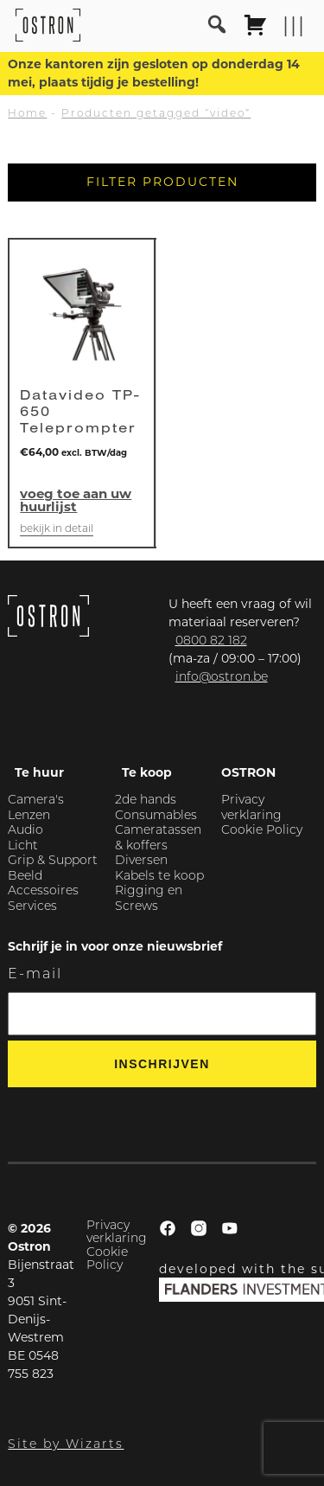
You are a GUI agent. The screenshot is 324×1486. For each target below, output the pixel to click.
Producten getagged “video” (156, 114)
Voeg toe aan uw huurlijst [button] (75, 500)
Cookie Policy (261, 830)
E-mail (35, 975)
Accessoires (43, 891)
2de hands (145, 800)
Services (32, 906)
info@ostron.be (221, 677)
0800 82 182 (211, 641)
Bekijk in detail (56, 530)
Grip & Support (53, 861)
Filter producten (162, 181)
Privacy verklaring (116, 1233)
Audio (25, 830)
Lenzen (29, 816)
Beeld (25, 876)
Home (27, 114)
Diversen (141, 861)
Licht (23, 846)
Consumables (156, 816)
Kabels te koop (159, 876)
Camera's (36, 800)
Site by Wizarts (66, 1444)
